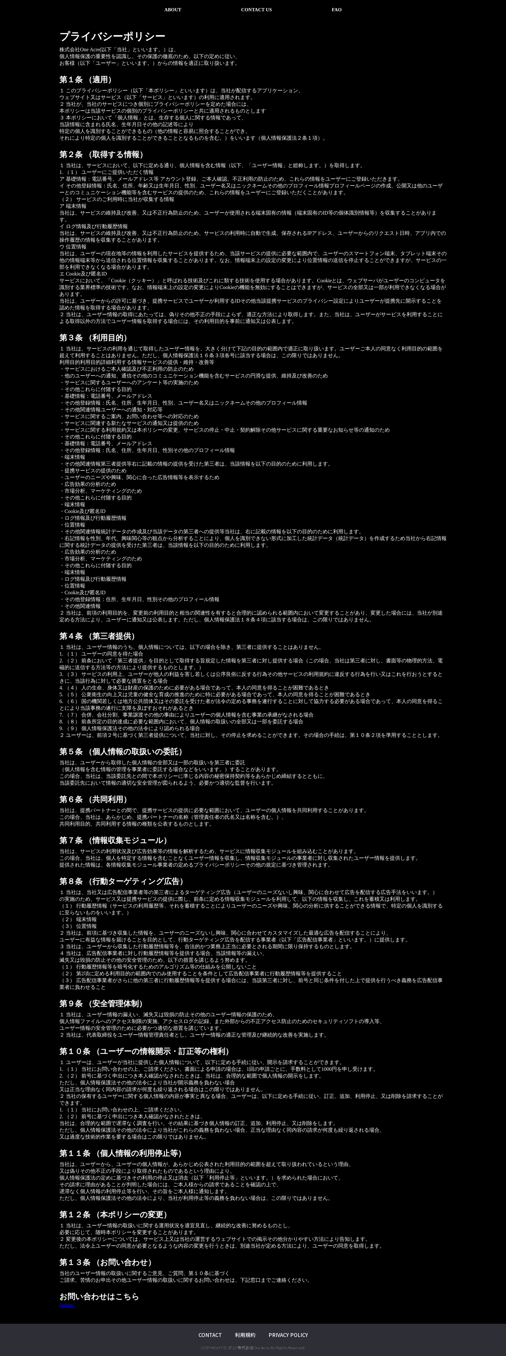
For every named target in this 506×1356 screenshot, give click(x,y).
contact (66, 1304)
